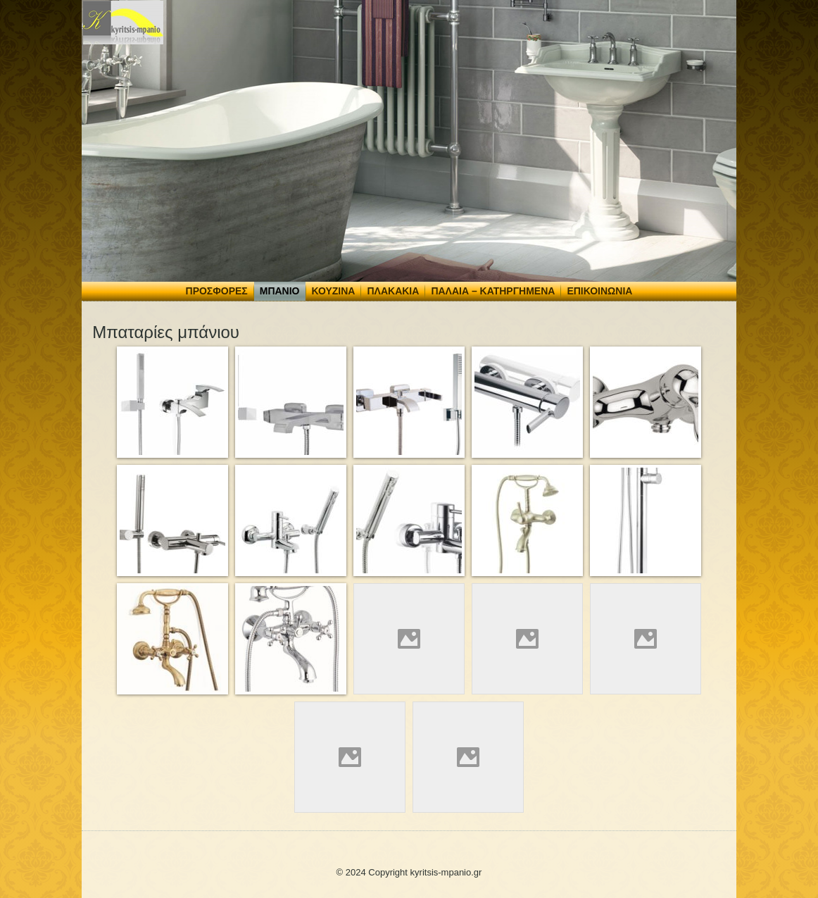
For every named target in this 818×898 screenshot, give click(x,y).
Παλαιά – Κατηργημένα (493, 291)
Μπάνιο (280, 291)
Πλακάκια (393, 291)
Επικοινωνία (599, 291)
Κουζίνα (333, 291)
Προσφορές (217, 291)
